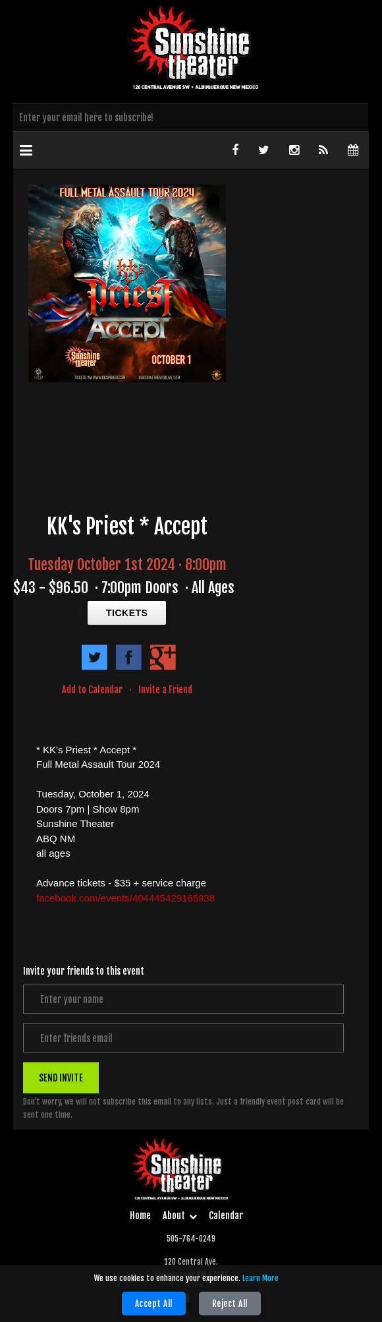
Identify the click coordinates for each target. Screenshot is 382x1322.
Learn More (260, 1278)
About (180, 1215)
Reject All (230, 1303)
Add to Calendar (92, 689)
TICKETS (127, 613)
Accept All (154, 1303)
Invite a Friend (165, 689)
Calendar (226, 1215)
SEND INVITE (61, 1077)
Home (140, 1215)
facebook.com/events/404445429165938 (125, 898)
